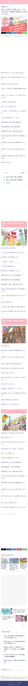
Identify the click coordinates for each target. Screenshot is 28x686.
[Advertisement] (14, 56)
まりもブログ (14, 2)
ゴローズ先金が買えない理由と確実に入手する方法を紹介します (14, 636)
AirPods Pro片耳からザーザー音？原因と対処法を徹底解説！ (14, 655)
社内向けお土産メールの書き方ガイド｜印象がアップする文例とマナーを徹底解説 (14, 649)
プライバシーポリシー (11, 682)
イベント (3, 6)
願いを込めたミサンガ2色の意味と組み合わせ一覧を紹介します (14, 642)
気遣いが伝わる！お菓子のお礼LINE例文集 (14, 661)
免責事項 (19, 682)
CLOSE (22, 172)
